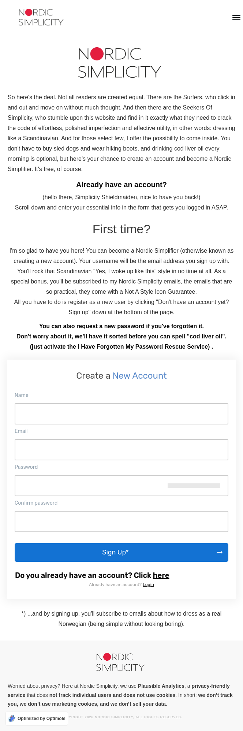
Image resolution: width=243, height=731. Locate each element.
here (161, 575)
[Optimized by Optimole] (36, 719)
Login (148, 584)
